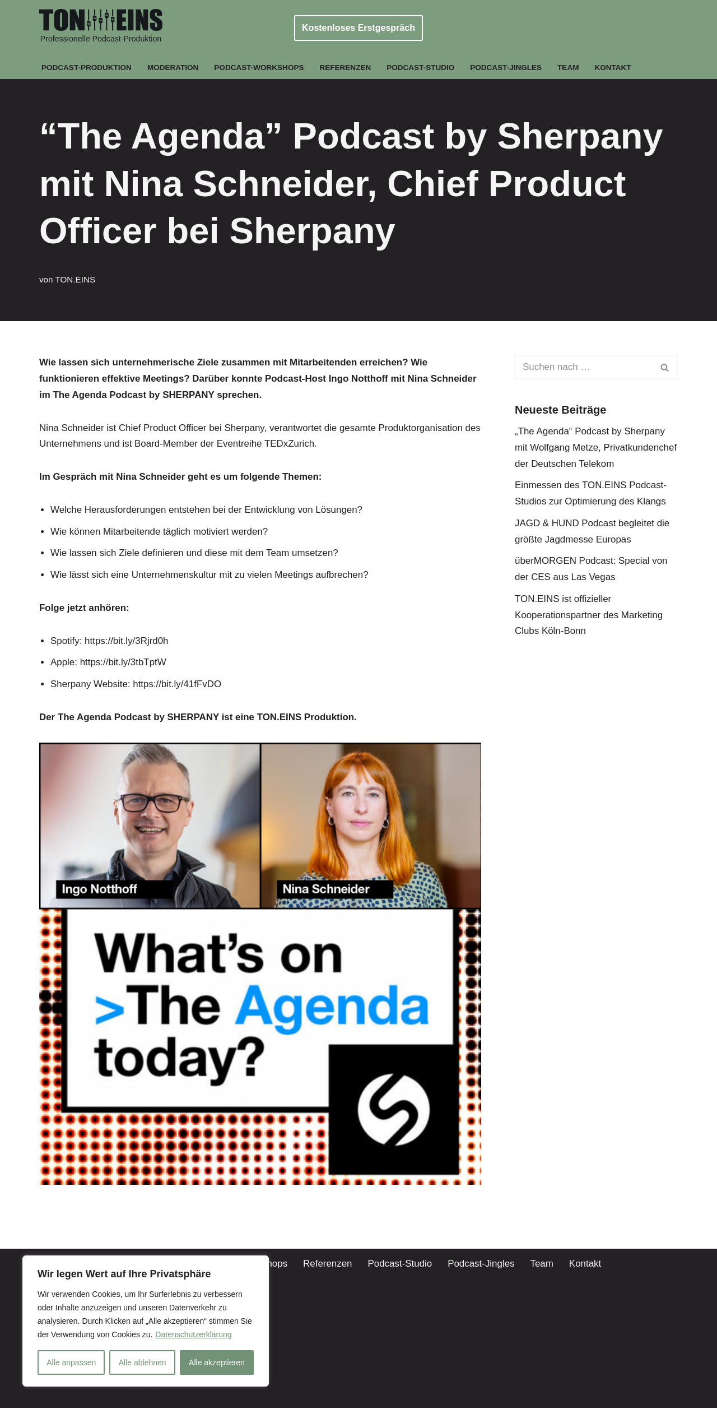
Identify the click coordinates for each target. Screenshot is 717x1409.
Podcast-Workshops (260, 67)
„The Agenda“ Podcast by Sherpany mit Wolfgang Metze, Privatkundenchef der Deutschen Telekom (596, 447)
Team (570, 67)
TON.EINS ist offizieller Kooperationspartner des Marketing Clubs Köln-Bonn (589, 615)
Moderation (173, 67)
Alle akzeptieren (217, 1362)
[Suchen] (584, 367)
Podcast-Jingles (507, 67)
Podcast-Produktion (86, 67)
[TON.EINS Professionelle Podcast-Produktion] (100, 28)
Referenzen (346, 67)
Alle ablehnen (142, 1362)
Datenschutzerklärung (193, 1334)
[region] (145, 1321)
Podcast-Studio (422, 67)
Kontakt (615, 67)
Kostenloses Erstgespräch (358, 28)
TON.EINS (75, 279)
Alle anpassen (71, 1362)
